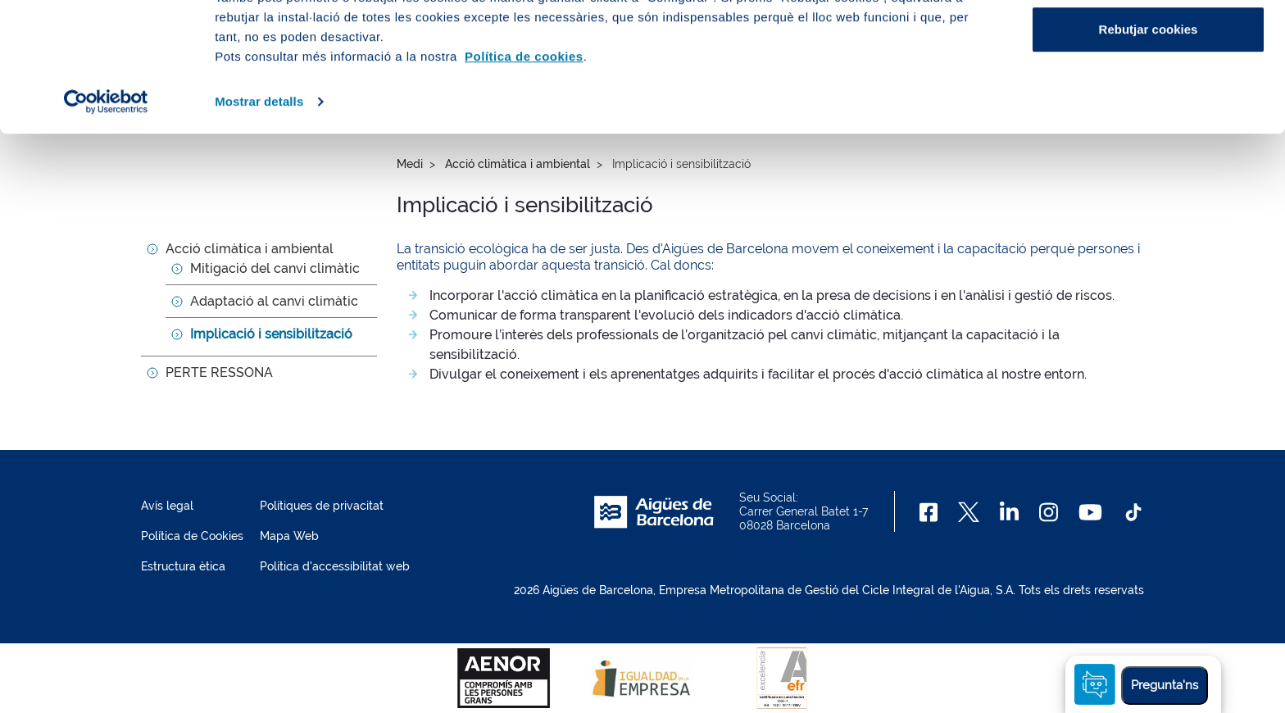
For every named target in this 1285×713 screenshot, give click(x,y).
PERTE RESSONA (219, 372)
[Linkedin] (1009, 512)
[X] (968, 512)
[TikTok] (1133, 512)
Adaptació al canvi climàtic (274, 301)
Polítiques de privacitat (322, 505)
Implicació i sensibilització (271, 334)
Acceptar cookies (1148, 43)
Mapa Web (289, 536)
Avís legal (167, 505)
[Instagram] (1048, 512)
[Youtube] (1090, 512)
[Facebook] (928, 512)
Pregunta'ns (1164, 685)
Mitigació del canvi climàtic (275, 268)
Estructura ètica (183, 566)
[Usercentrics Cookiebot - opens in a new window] (106, 223)
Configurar (1148, 97)
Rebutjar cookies (1148, 150)
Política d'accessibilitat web (335, 566)
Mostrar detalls (259, 222)
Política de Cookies (192, 536)
